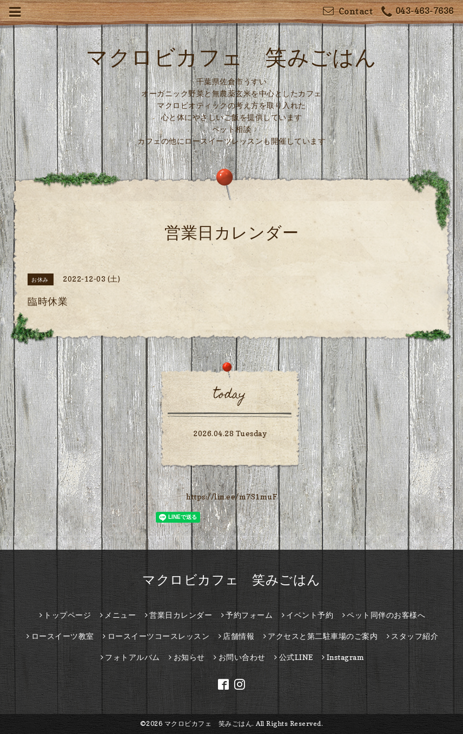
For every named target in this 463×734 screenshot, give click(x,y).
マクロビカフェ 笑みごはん (231, 57)
